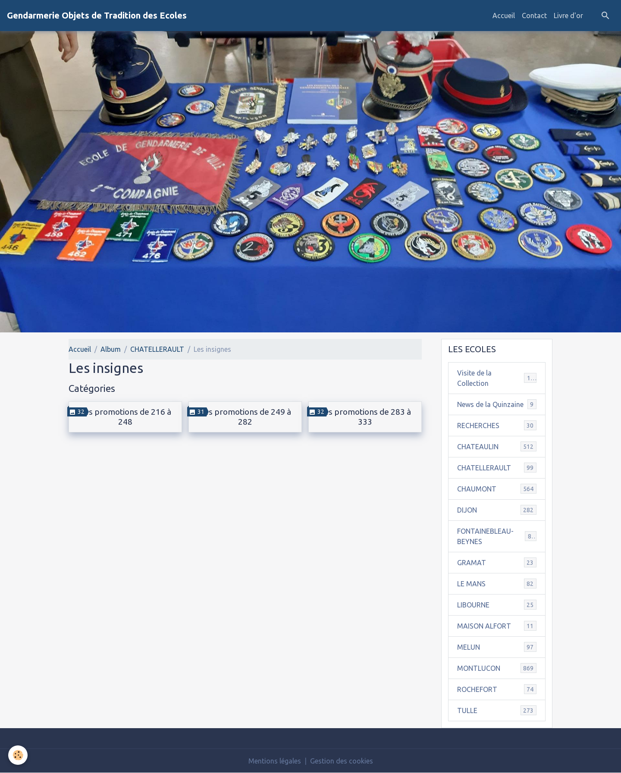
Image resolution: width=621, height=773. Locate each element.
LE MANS (496, 583)
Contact (534, 15)
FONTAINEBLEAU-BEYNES (496, 536)
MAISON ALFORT (496, 626)
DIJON (496, 510)
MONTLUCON (496, 668)
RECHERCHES (496, 425)
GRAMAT (496, 562)
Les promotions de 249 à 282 (245, 416)
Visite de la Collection (496, 378)
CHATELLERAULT (157, 349)
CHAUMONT (496, 489)
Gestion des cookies (341, 761)
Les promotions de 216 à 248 (125, 416)
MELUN (496, 647)
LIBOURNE (496, 605)
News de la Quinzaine (496, 404)
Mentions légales (274, 761)
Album (110, 349)
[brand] (97, 15)
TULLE (496, 710)
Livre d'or (568, 15)
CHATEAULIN (496, 446)
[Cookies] (18, 755)
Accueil (503, 15)
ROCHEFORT (496, 689)
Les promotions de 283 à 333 (365, 416)
